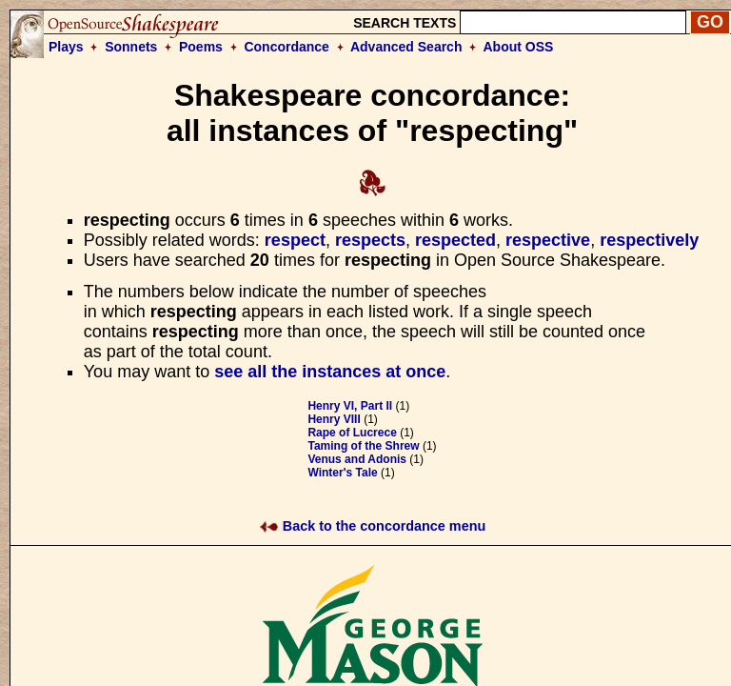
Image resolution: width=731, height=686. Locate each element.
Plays (66, 46)
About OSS (519, 46)
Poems (201, 46)
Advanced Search (406, 46)
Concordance (286, 46)
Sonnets (131, 46)
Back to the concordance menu (372, 526)
